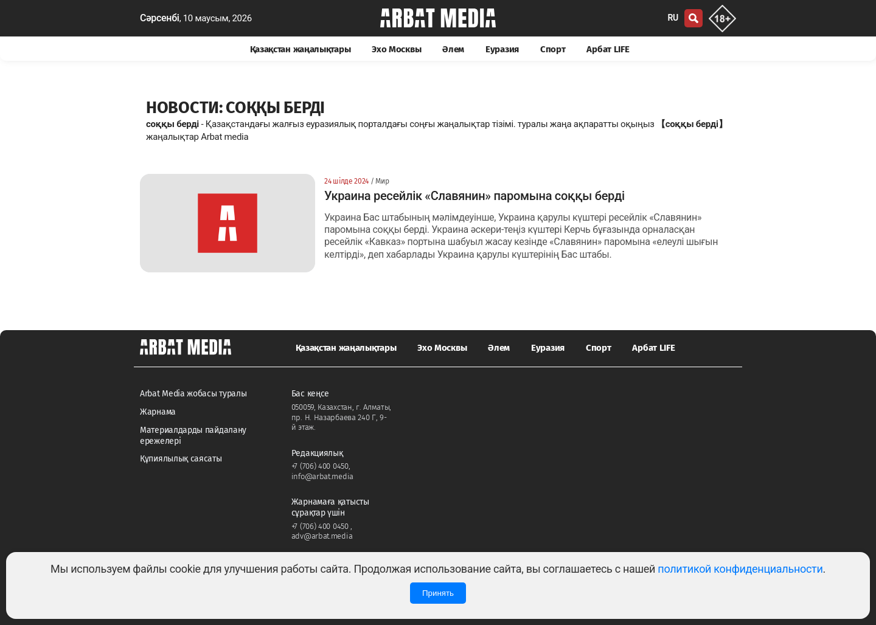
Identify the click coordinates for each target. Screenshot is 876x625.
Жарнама (158, 412)
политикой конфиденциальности (740, 568)
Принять (438, 593)
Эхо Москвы (396, 49)
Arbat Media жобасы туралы (193, 393)
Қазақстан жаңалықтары (300, 49)
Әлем (453, 49)
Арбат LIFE (607, 49)
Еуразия (502, 49)
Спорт (553, 49)
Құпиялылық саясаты (181, 459)
